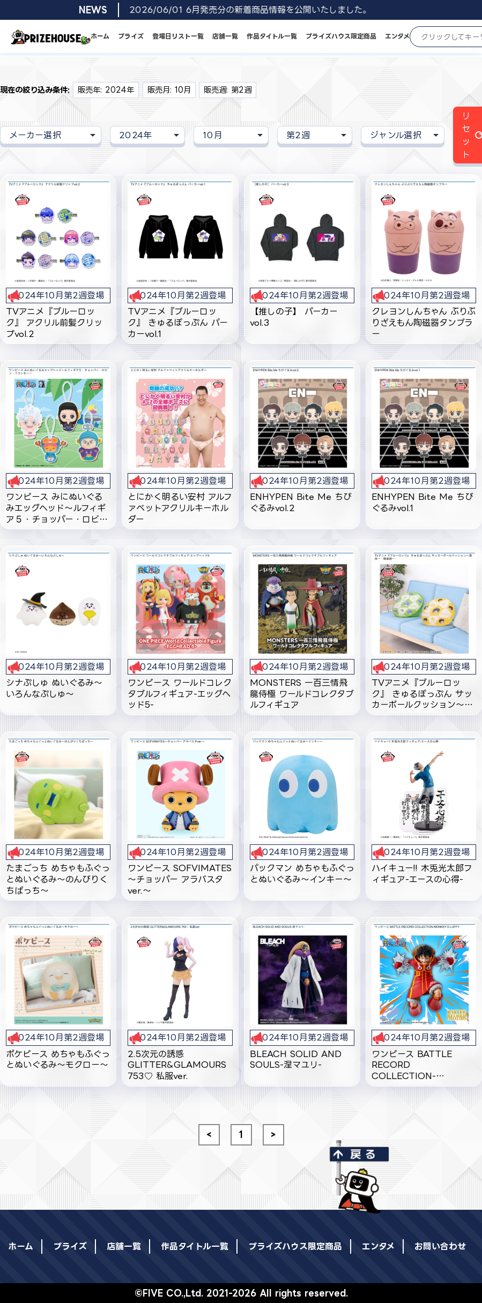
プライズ (131, 36)
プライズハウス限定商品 (341, 36)
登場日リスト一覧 (178, 36)
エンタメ (397, 36)
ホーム (100, 36)
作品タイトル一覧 (272, 36)
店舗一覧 (225, 36)
